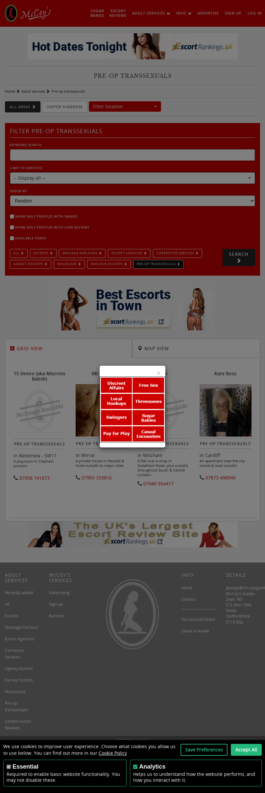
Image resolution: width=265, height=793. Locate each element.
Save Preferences (204, 750)
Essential (25, 766)
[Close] (158, 373)
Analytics (152, 766)
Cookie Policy (113, 753)
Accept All (246, 750)
